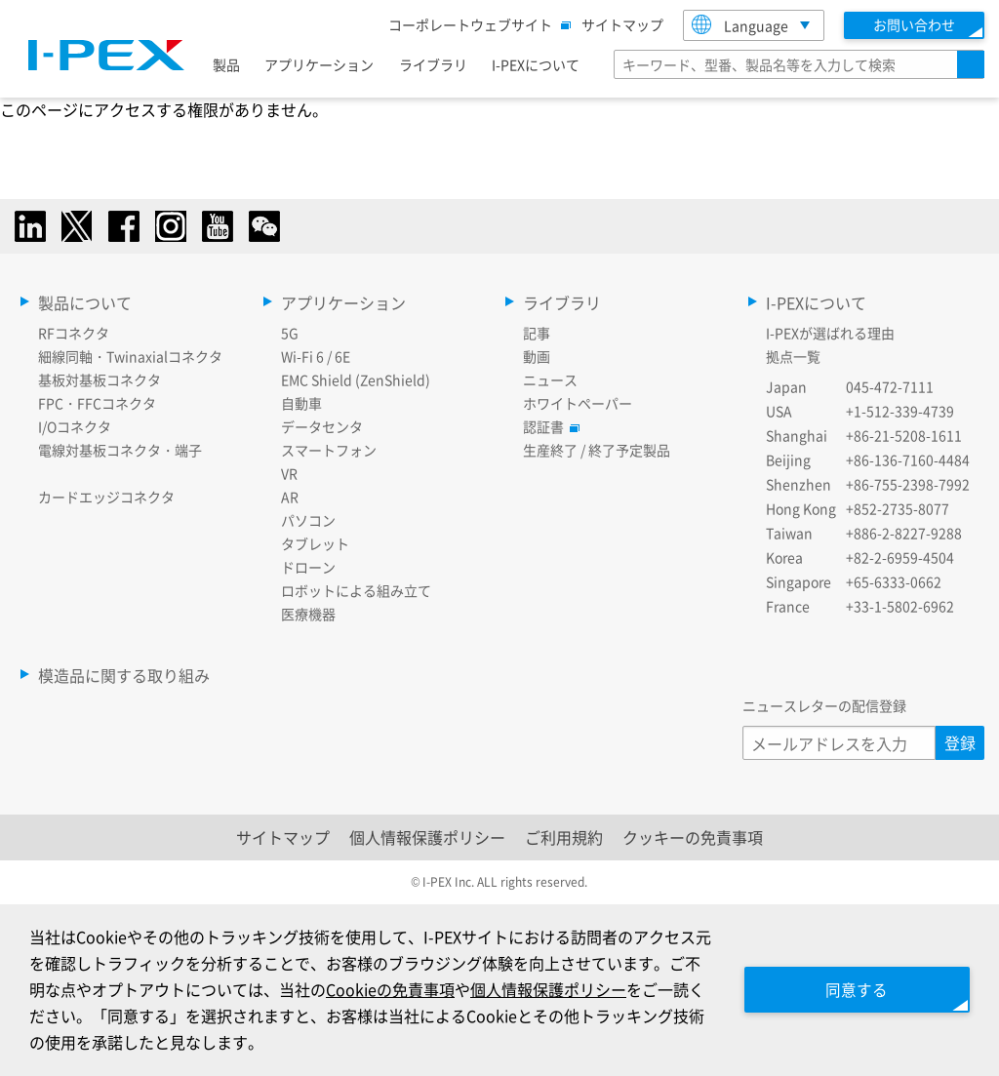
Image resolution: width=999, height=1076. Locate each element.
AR (290, 496)
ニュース (550, 379)
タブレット (315, 543)
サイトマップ (622, 24)
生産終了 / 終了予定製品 (596, 449)
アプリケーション (319, 64)
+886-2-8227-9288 (904, 532)
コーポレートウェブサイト (475, 24)
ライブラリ (433, 64)
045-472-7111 (890, 386)
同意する (852, 989)
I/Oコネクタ (74, 426)
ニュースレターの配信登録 (824, 705)
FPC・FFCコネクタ (97, 403)
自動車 (301, 403)
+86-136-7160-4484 (908, 459)
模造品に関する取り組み (124, 675)
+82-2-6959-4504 (900, 557)
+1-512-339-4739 (900, 410)
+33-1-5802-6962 (900, 606)
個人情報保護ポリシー (427, 837)
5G (290, 332)
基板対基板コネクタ (99, 379)
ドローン (308, 567)
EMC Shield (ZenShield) (355, 379)
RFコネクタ (73, 332)
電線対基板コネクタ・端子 (120, 449)
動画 (536, 356)
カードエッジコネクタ (106, 496)
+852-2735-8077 (897, 508)
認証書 (548, 426)
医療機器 (308, 613)
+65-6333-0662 (893, 581)
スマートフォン (329, 449)
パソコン (308, 520)
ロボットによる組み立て (356, 590)
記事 (536, 332)
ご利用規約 (564, 837)
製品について (85, 302)
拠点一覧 (793, 356)
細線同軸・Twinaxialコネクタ (130, 356)
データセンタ (322, 426)
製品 (226, 64)
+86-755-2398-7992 (908, 484)
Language (740, 25)
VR (289, 473)
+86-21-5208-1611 (904, 435)
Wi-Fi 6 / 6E (315, 356)
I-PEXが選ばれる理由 (830, 332)
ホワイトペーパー (577, 403)
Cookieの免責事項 (405, 989)
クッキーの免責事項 (692, 837)
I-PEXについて (535, 64)
